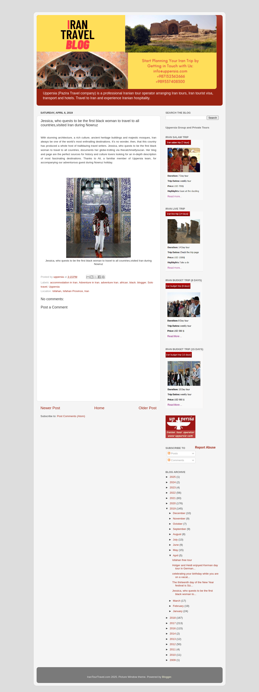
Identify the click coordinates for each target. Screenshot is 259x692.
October (178, 523)
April (176, 555)
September (180, 528)
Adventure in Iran (89, 282)
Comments (176, 460)
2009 (173, 660)
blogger (141, 282)
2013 (173, 638)
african (124, 282)
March (177, 600)
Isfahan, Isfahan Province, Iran (70, 291)
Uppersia (54, 286)
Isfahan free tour (182, 560)
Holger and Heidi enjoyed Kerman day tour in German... (195, 567)
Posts (173, 453)
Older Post (147, 408)
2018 (173, 617)
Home (99, 408)
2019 (173, 508)
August (177, 534)
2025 (173, 476)
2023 (173, 487)
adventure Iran (109, 282)
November (179, 518)
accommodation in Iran (64, 282)
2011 (173, 649)
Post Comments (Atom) (71, 416)
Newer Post (50, 408)
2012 (173, 644)
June (176, 544)
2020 (173, 503)
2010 (173, 654)
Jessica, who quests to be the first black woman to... (192, 592)
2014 (173, 633)
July (176, 539)
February (179, 605)
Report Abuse (205, 447)
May (176, 550)
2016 (173, 628)
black (132, 282)
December (179, 513)
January (178, 611)
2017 (173, 623)
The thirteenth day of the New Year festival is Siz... (193, 584)
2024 (173, 482)
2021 (173, 498)
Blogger (166, 676)
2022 (173, 492)
